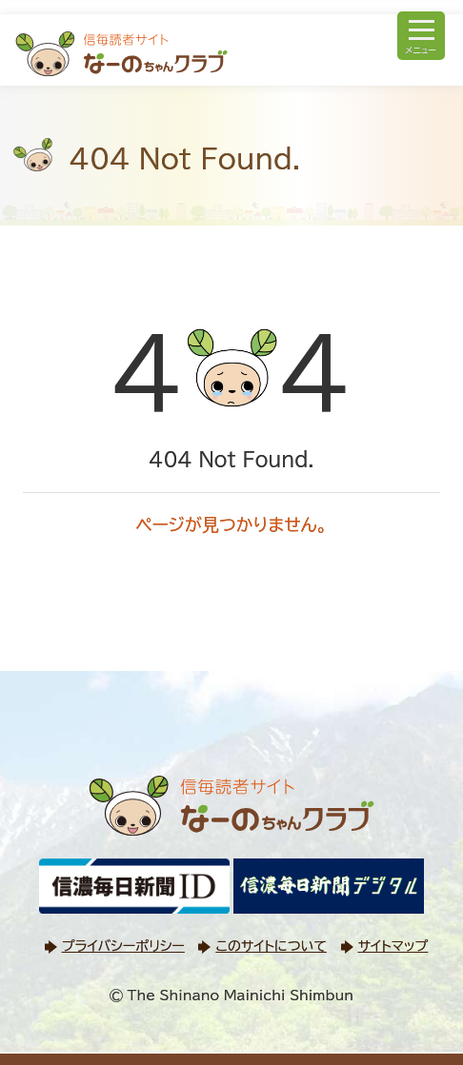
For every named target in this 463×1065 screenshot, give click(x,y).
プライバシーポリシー (123, 946)
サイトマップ (393, 946)
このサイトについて (270, 946)
